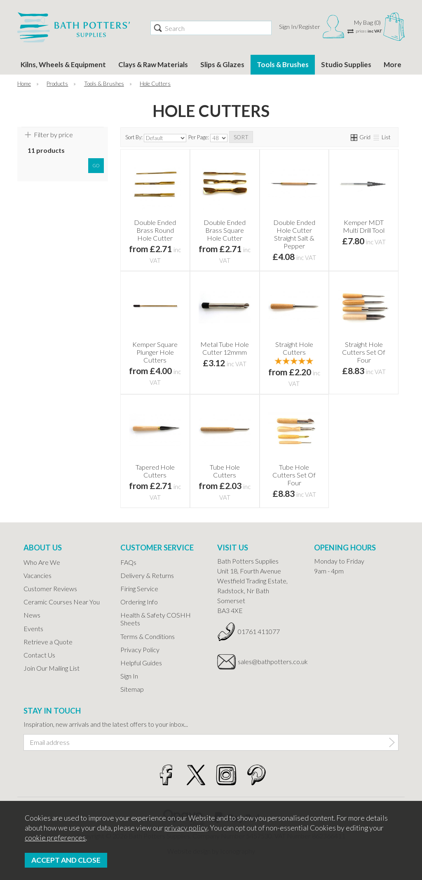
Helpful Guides (141, 663)
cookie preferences (55, 837)
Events (33, 628)
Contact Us (39, 655)
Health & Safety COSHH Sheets (155, 619)
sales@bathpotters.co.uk (270, 661)
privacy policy (185, 828)
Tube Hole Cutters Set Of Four (294, 475)
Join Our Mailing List (51, 668)
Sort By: (155, 138)
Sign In (129, 676)
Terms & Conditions (147, 636)
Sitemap (132, 689)
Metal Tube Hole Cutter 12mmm (224, 348)
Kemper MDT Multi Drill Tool (363, 226)
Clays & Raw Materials (153, 64)
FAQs (128, 562)
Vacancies (37, 575)
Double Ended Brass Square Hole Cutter (225, 230)
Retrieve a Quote (48, 642)
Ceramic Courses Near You (61, 602)
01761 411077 (259, 631)
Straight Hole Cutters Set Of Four (363, 352)
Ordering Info (139, 602)
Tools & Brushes (283, 64)
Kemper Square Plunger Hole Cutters (155, 352)
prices (369, 30)
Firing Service (139, 588)
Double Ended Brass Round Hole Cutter (155, 230)
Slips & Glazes (222, 64)
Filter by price (53, 134)
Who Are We (41, 562)
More (392, 64)
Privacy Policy (139, 649)
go (96, 165)
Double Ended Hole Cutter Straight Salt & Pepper (294, 234)
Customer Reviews (50, 588)
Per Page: (207, 138)
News (31, 615)
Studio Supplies (346, 64)
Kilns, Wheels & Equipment (63, 64)
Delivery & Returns (147, 575)
